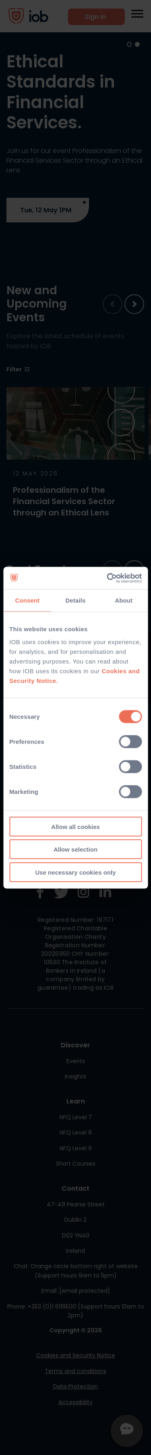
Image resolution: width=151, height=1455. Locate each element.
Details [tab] (76, 600)
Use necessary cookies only (75, 872)
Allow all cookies (75, 826)
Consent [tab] (27, 600)
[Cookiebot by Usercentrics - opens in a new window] (107, 578)
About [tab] (123, 600)
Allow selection (75, 849)
